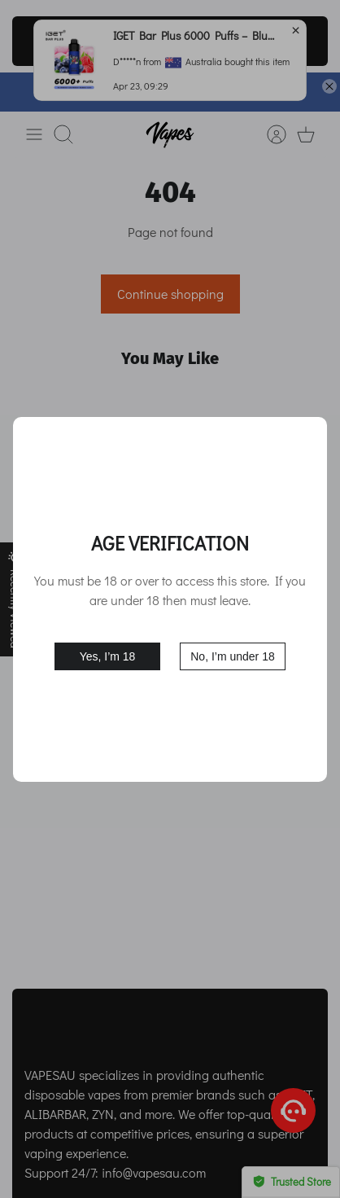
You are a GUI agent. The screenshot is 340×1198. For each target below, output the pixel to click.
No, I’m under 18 (232, 656)
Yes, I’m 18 (108, 656)
